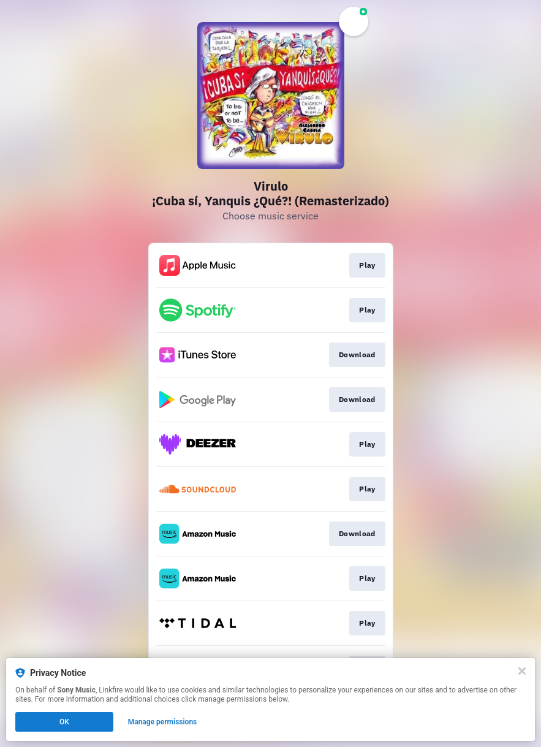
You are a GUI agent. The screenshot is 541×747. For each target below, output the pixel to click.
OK (64, 722)
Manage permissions (162, 722)
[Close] (522, 671)
